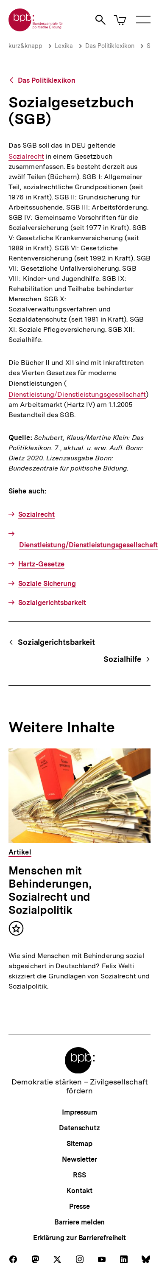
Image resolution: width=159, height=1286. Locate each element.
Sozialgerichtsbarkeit (52, 603)
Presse (79, 1206)
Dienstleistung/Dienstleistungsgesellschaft (77, 394)
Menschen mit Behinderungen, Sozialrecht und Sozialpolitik (49, 890)
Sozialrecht (26, 156)
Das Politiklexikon (109, 45)
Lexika (64, 45)
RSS (79, 1175)
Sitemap (79, 1144)
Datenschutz (79, 1128)
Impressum (79, 1112)
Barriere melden (79, 1222)
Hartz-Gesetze (41, 564)
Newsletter (79, 1159)
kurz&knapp (25, 45)
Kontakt (79, 1191)
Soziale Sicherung (47, 584)
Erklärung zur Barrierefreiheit (79, 1238)
